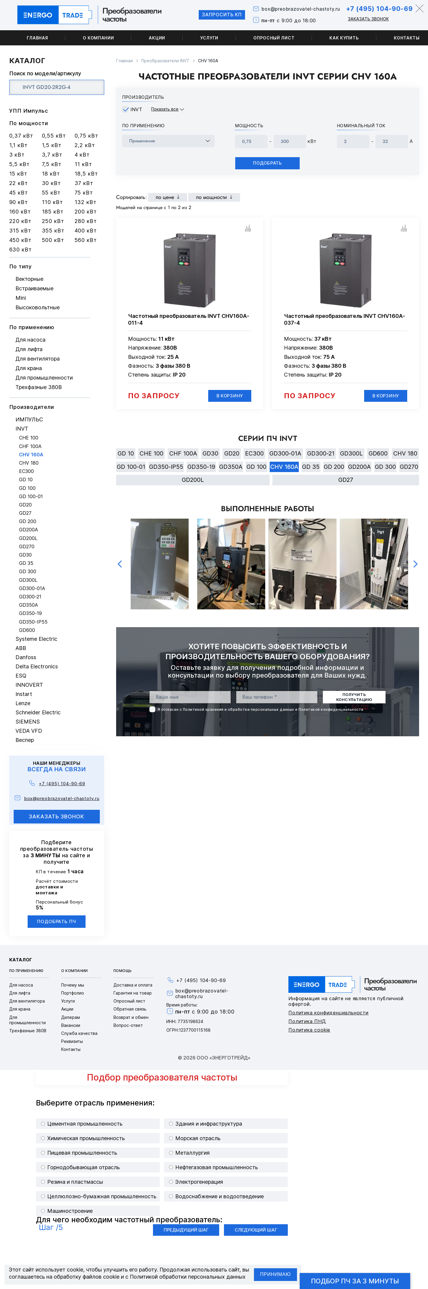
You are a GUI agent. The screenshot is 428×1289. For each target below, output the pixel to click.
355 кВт (53, 230)
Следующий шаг (256, 1230)
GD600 (27, 630)
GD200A (28, 530)
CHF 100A (30, 446)
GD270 (26, 546)
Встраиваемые (34, 288)
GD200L (28, 538)
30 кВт (51, 183)
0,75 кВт (86, 136)
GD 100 (27, 488)
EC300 (26, 471)
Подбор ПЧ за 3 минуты (355, 1281)
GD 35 (26, 563)
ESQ (20, 676)
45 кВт (18, 192)
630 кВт (20, 249)
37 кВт (84, 183)
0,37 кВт (21, 136)
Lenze (22, 703)
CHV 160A (31, 455)
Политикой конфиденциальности (331, 710)
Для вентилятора (37, 359)
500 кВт (53, 240)
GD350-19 (30, 613)
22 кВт (18, 183)
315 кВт (20, 230)
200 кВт (86, 211)
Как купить (344, 37)
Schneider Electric (38, 712)
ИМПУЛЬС (29, 419)
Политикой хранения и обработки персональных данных (238, 710)
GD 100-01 (31, 496)
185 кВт (53, 211)
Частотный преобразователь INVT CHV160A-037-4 (344, 319)
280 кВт (86, 221)
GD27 (25, 513)
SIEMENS (27, 721)
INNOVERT (29, 685)
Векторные (29, 279)
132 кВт (86, 202)
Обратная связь (129, 1008)
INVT (21, 429)
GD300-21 (30, 597)
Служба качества (79, 1033)
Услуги (209, 37)
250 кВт (53, 221)
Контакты (70, 1049)
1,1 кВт (18, 145)
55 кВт (51, 192)
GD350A (28, 605)
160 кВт (20, 211)
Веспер (24, 740)
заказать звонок (56, 816)
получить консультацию (354, 698)
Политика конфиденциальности (328, 1013)
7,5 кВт (51, 164)
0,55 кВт (54, 136)
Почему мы (72, 984)
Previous (119, 564)
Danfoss (25, 657)
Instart (23, 694)
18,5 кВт (86, 174)
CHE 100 (28, 438)
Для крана (28, 368)
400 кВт (86, 230)
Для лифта (28, 349)
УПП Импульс (28, 111)
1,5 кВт (51, 145)
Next (415, 564)
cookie (75, 1269)
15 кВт (18, 174)
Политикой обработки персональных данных (188, 1277)
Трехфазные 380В (38, 387)
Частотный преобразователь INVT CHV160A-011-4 (188, 319)
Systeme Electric (36, 639)
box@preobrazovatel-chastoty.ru (298, 9)
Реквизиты (72, 1041)
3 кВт (17, 155)
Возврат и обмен (131, 1017)
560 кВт (86, 240)
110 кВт (52, 202)
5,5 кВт (19, 164)
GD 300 (27, 571)
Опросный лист (273, 37)
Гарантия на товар (132, 992)
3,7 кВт (52, 155)
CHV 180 (29, 463)
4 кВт (82, 155)
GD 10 (26, 479)
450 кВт (20, 240)
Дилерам (70, 1017)
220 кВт (20, 221)
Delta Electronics (36, 666)
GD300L (28, 580)
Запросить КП (217, 15)
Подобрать (267, 163)
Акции (157, 37)
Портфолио (72, 992)
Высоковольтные (37, 307)
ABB (20, 648)
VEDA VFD (28, 731)
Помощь (122, 970)
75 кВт (84, 192)
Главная (37, 37)
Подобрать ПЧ (56, 921)
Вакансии (70, 1025)
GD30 (25, 555)
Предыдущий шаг (186, 1230)
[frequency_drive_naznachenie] (168, 141)
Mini (20, 298)
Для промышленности (44, 378)
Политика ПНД (307, 1021)
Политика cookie (309, 1030)
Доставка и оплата (132, 984)
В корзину (229, 396)
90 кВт (18, 202)
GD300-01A (32, 588)
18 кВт (51, 174)
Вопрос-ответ (128, 1025)
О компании (98, 37)
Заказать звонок (366, 18)
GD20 (25, 505)
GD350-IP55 (33, 622)
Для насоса (30, 340)
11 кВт (83, 164)
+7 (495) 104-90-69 (378, 8)
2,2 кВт (85, 145)
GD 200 (27, 521)
